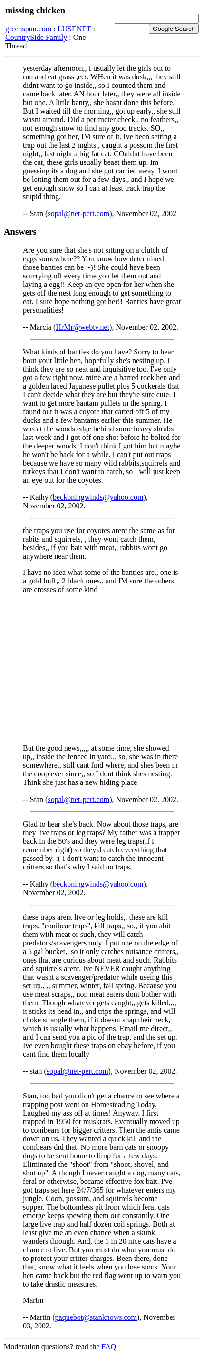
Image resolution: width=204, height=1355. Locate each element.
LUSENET (74, 29)
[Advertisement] (102, 668)
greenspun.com (28, 29)
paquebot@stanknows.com (96, 1317)
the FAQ (103, 1347)
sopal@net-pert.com (78, 214)
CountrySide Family (36, 37)
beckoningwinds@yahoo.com (98, 497)
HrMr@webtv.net (82, 327)
